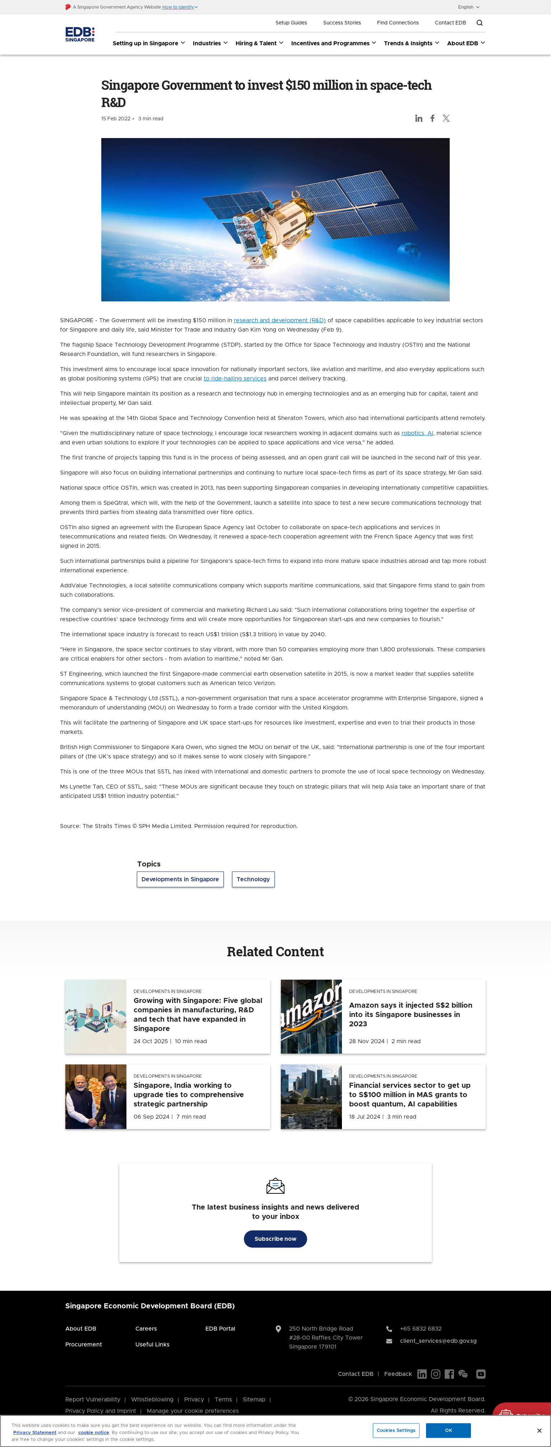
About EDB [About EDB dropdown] (466, 43)
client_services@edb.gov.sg (438, 1341)
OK (448, 1430)
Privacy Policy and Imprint (100, 1411)
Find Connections (398, 23)
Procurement (83, 1344)
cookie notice (93, 1432)
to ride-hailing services (235, 379)
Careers (146, 1329)
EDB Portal (220, 1329)
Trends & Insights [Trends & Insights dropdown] (412, 43)
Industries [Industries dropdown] (210, 43)
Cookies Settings (396, 1430)
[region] (275, 1431)
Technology (253, 880)
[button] (180, 7)
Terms (223, 1399)
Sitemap (254, 1399)
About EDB (80, 1329)
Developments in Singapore (180, 880)
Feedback (398, 1374)
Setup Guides (291, 23)
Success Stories (342, 23)
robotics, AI (417, 433)
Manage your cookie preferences (193, 1411)
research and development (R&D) (280, 321)
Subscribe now (275, 1239)
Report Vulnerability (92, 1399)
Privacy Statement (34, 1432)
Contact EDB (450, 23)
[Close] (539, 1430)
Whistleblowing (152, 1399)
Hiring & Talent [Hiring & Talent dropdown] (260, 43)
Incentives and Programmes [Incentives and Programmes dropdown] (334, 43)
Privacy (194, 1399)
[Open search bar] (479, 23)
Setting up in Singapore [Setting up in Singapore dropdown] (149, 43)
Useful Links (152, 1344)
